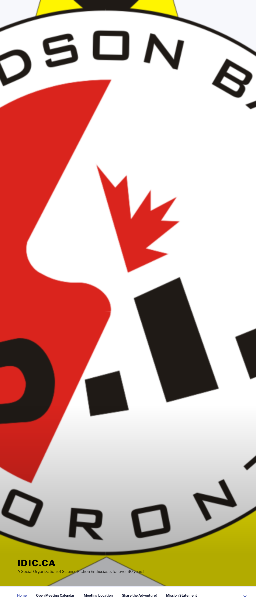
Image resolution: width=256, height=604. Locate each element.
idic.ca (36, 563)
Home (22, 595)
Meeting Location (98, 595)
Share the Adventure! (139, 595)
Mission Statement (181, 595)
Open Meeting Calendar (55, 595)
